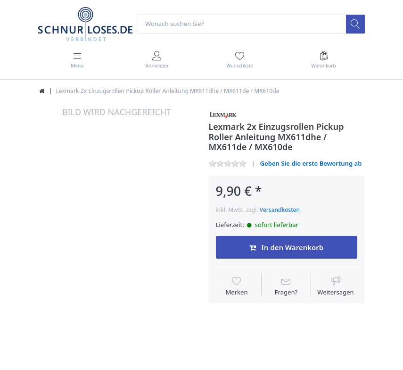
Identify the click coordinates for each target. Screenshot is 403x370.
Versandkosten (280, 210)
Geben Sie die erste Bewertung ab (311, 163)
